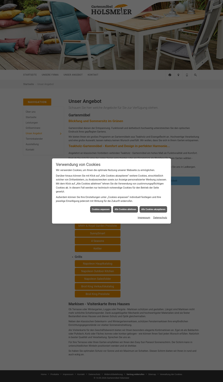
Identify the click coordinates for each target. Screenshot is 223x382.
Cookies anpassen (101, 204)
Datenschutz (160, 212)
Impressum (144, 212)
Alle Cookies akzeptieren (153, 204)
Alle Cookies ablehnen (125, 204)
